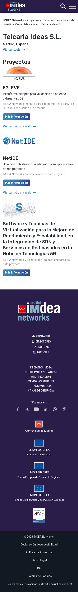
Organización (41, 376)
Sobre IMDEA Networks (41, 372)
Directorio (43, 341)
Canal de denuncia (41, 390)
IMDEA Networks (39, 312)
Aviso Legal (39, 560)
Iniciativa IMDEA (41, 367)
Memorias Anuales (41, 381)
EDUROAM (43, 346)
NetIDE (10, 158)
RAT (39, 568)
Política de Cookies (39, 576)
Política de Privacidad (39, 552)
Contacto (43, 336)
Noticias (43, 352)
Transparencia (41, 385)
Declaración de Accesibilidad (39, 544)
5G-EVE (11, 88)
